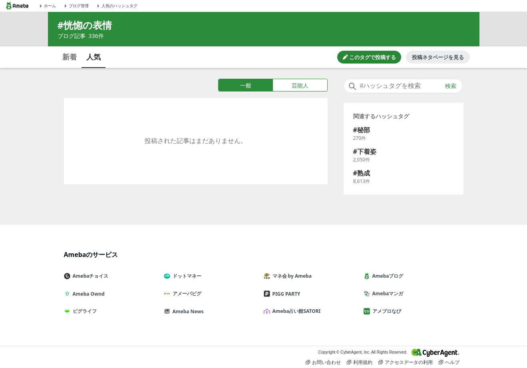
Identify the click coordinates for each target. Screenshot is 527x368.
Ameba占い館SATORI (295, 311)
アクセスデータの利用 (405, 362)
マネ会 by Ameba (291, 276)
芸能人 (300, 85)
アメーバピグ (186, 293)
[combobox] (403, 86)
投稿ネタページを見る (438, 57)
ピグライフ (83, 311)
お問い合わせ (323, 362)
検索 (450, 86)
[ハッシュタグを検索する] (403, 86)
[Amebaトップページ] (17, 6)
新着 (69, 57)
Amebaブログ (387, 276)
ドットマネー (186, 276)
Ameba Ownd (87, 293)
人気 (93, 57)
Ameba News (187, 311)
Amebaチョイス (89, 276)
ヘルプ (449, 362)
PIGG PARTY (285, 293)
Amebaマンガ (387, 293)
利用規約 (359, 362)
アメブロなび (386, 311)
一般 (245, 85)
